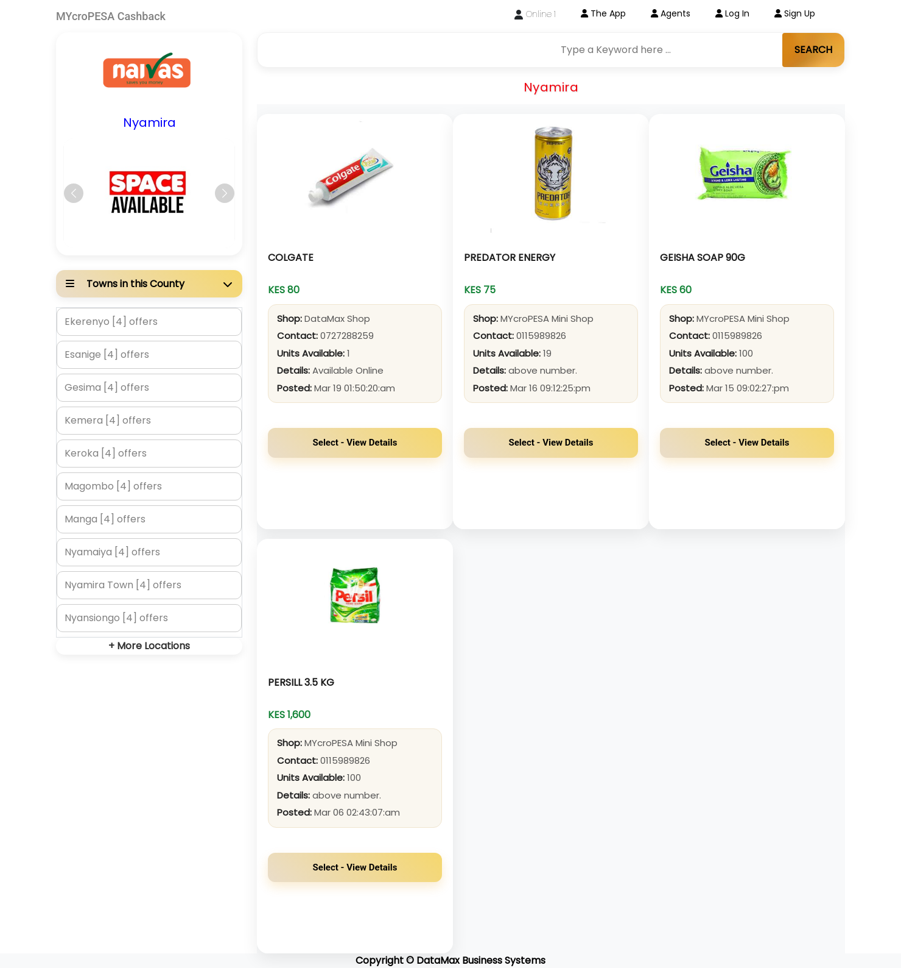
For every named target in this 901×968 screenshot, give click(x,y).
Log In (732, 13)
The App (603, 13)
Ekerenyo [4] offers (111, 322)
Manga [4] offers (105, 519)
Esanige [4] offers (107, 354)
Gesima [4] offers (107, 387)
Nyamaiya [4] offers (112, 552)
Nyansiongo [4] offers (116, 618)
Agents (670, 13)
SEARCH (813, 50)
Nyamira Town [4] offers (123, 585)
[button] (73, 193)
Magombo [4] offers (113, 486)
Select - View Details (355, 442)
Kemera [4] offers (108, 420)
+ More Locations (149, 646)
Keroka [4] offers (106, 453)
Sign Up (794, 13)
